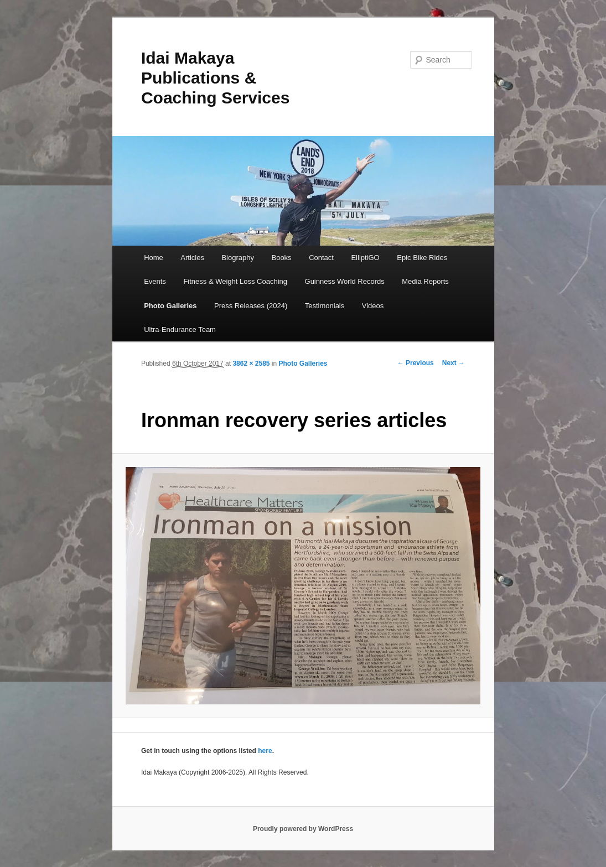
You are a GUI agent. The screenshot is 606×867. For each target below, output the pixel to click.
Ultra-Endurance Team (180, 329)
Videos (373, 306)
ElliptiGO (365, 257)
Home (153, 257)
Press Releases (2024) (250, 306)
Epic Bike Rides (422, 257)
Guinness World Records (345, 281)
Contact (321, 257)
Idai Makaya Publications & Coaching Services (215, 78)
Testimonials (325, 306)
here (265, 751)
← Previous (415, 363)
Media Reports (425, 281)
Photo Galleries (170, 306)
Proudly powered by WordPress (303, 829)
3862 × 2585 (251, 363)
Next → (453, 363)
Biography (237, 257)
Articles (192, 257)
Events (155, 281)
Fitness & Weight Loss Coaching (235, 281)
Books (281, 257)
